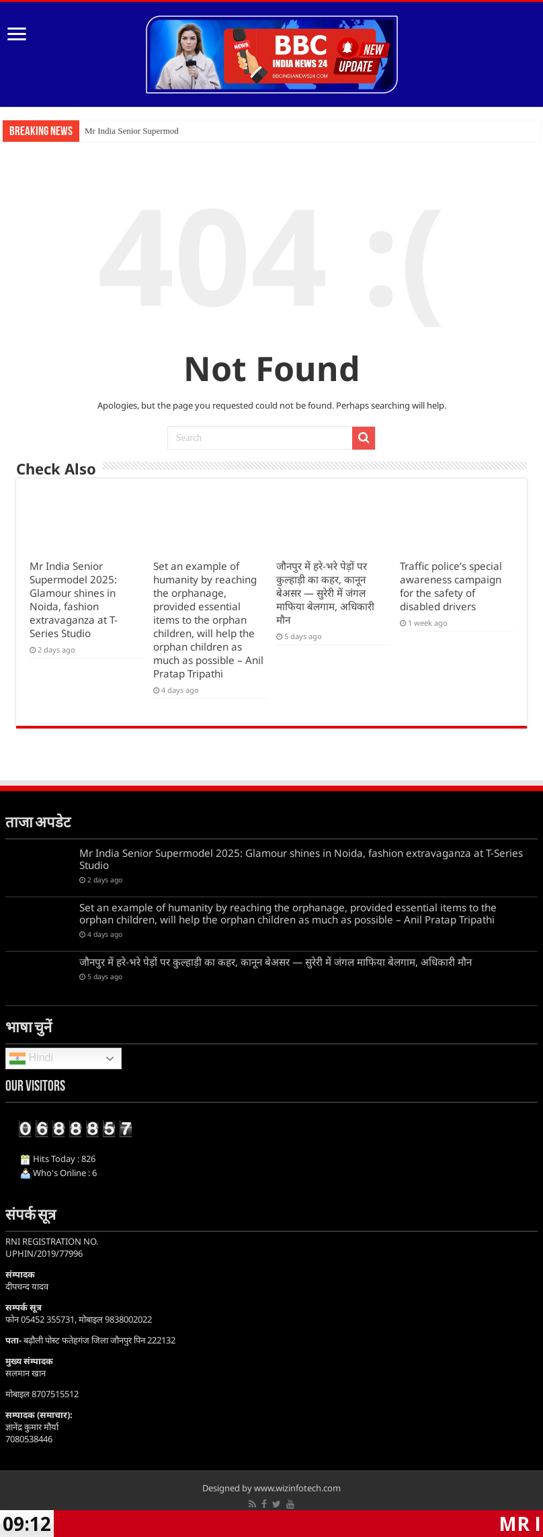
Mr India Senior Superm (127, 131)
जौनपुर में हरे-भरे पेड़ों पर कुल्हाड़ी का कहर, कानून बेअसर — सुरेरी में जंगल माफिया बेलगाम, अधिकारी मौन (325, 592)
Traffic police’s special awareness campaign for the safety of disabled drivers (451, 586)
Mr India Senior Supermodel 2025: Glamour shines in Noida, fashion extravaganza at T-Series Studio (74, 599)
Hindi (31, 1058)
